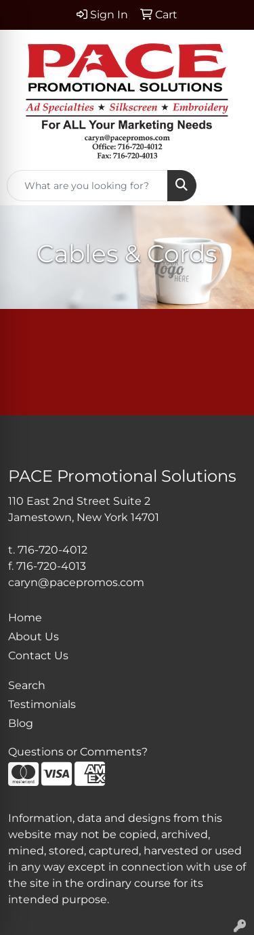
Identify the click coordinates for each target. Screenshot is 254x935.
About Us (33, 636)
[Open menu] (226, 185)
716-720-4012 (52, 549)
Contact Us (38, 655)
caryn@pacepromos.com (76, 582)
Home (25, 617)
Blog (20, 723)
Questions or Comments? (78, 751)
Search (26, 685)
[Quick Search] (87, 185)
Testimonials (42, 704)
